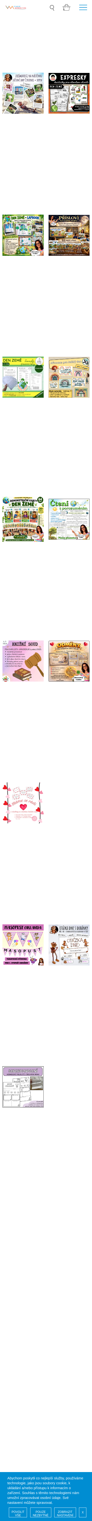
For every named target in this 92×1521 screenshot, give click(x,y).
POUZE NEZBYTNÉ (41, 1513)
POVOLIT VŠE (18, 1513)
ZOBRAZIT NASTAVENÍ (65, 1513)
